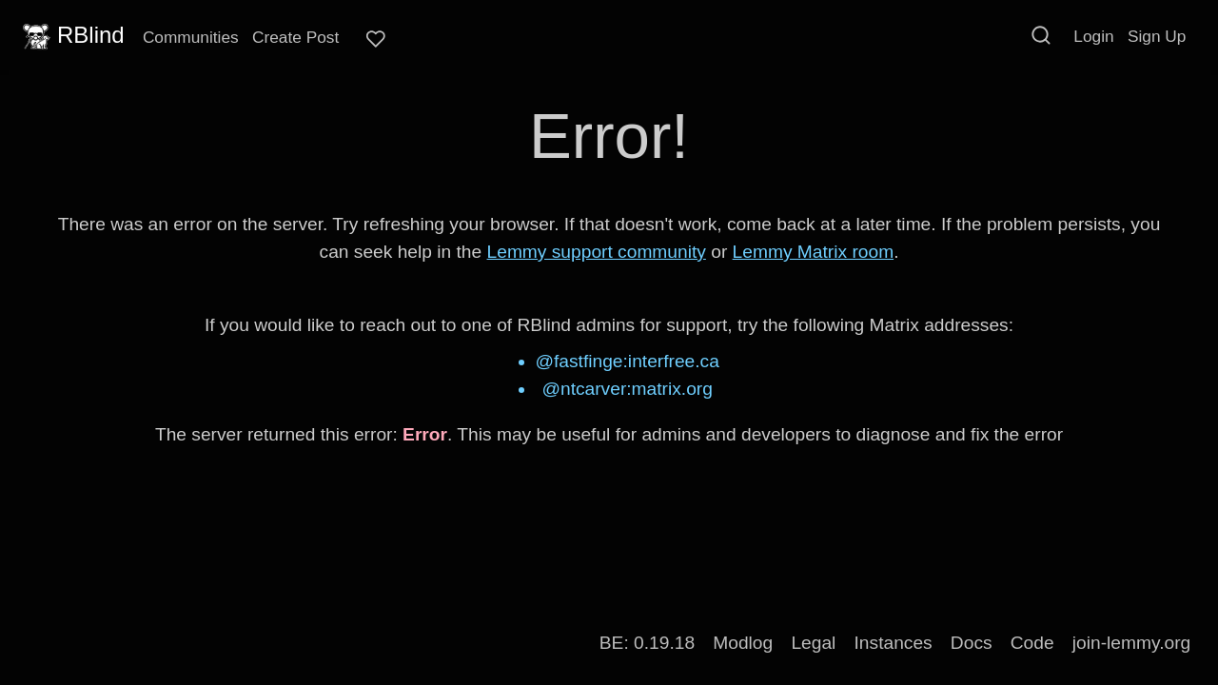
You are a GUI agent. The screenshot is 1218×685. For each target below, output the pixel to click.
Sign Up (1157, 36)
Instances (894, 643)
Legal (813, 643)
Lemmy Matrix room (813, 252)
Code (1032, 643)
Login (1093, 36)
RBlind (71, 35)
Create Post (295, 37)
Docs (971, 643)
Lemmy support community (596, 252)
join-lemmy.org (1131, 643)
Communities (191, 37)
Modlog (743, 643)
